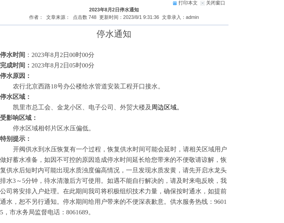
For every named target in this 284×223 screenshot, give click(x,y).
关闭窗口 (215, 2)
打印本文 (185, 2)
